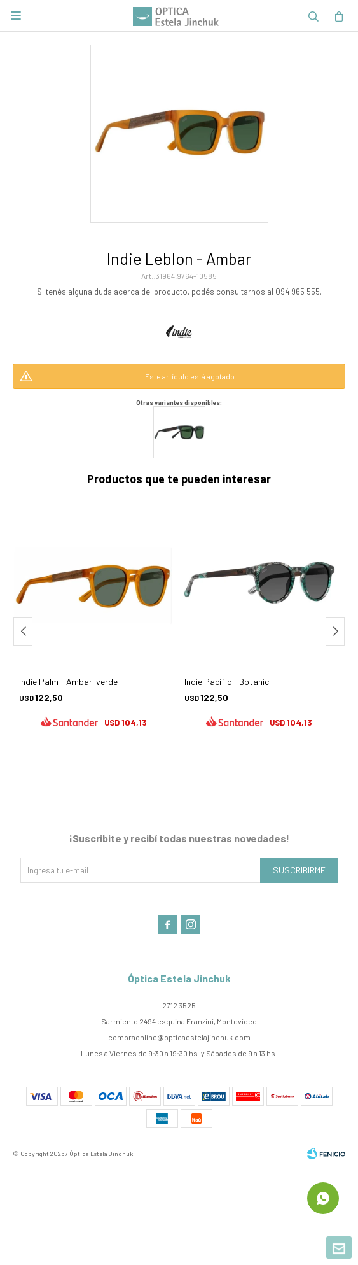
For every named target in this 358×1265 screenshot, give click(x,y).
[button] (335, 631)
